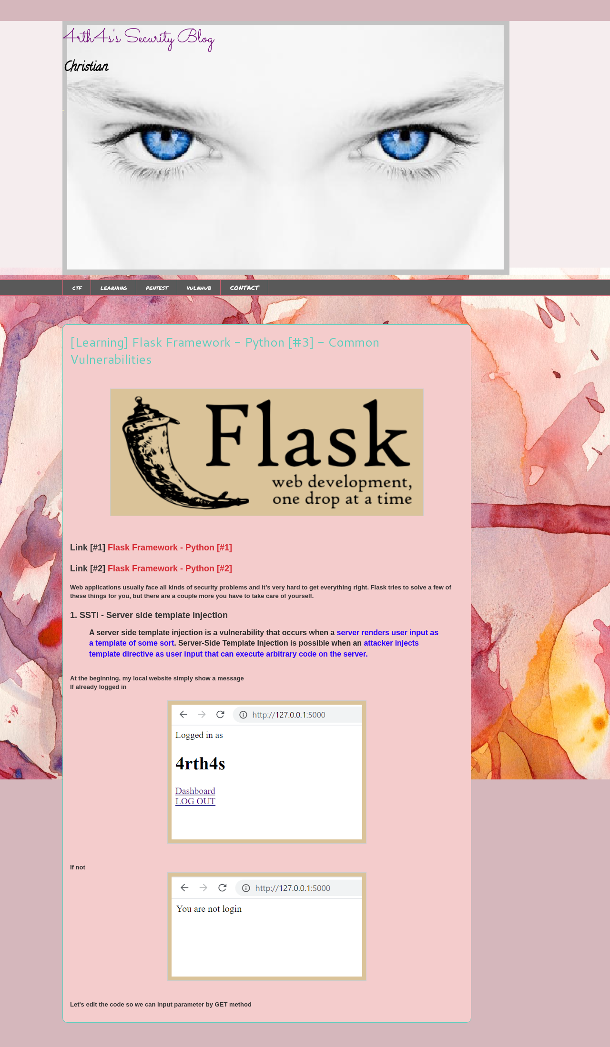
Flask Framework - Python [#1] (170, 547)
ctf (76, 287)
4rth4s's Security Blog (138, 38)
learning (114, 287)
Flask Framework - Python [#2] (168, 568)
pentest (157, 287)
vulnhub (199, 287)
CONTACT (244, 287)
